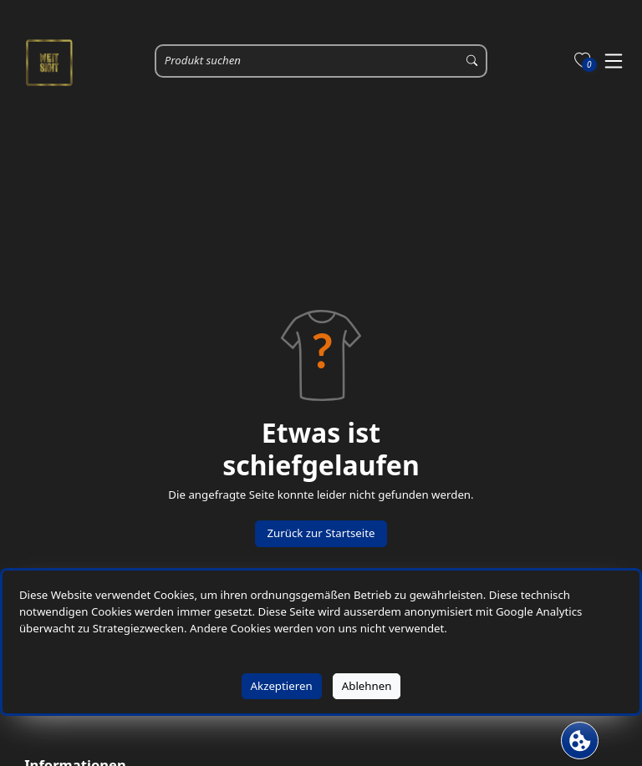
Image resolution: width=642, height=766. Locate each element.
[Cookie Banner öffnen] (580, 740)
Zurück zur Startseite (320, 532)
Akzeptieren (282, 685)
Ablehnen (367, 685)
